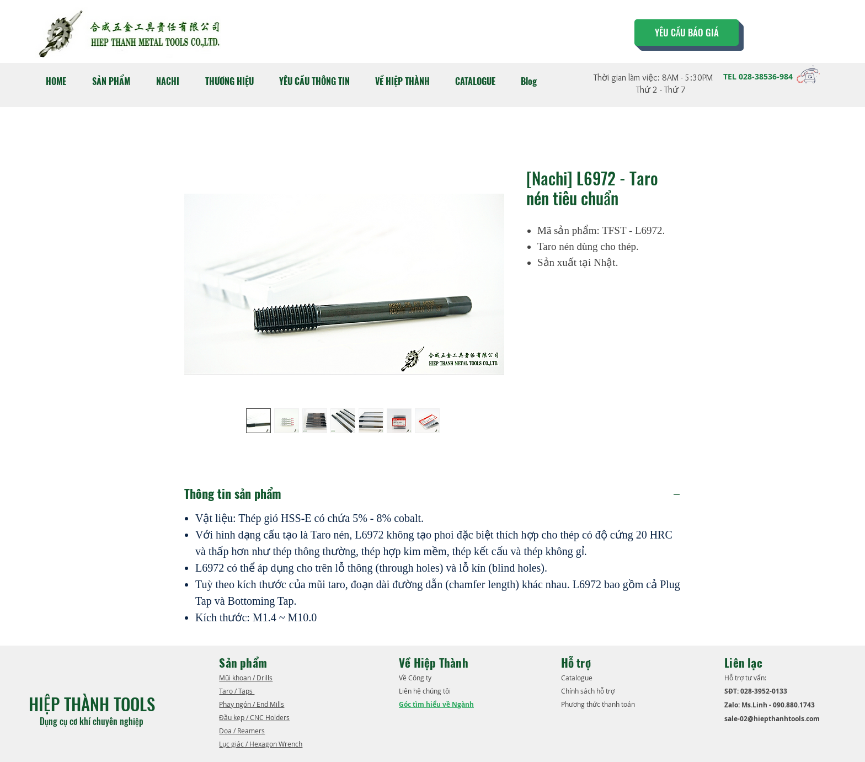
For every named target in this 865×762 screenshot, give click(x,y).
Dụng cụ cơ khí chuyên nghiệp (93, 721)
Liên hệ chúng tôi (425, 690)
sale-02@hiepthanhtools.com (772, 718)
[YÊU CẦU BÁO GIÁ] (686, 32)
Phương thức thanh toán (599, 704)
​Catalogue (577, 677)
